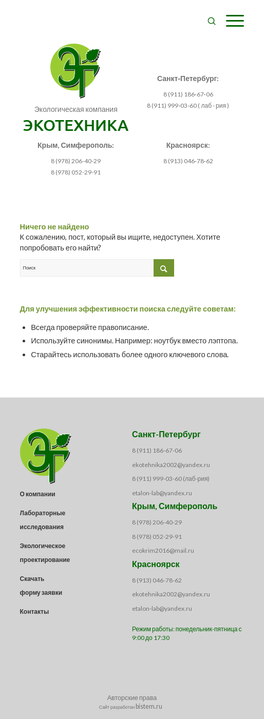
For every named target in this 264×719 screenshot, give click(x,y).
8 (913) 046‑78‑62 (188, 161)
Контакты (34, 611)
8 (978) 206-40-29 (76, 161)
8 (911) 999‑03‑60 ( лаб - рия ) (188, 105)
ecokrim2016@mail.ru (163, 550)
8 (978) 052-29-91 (76, 172)
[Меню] (230, 20)
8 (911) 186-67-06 (157, 450)
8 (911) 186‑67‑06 (188, 94)
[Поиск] (206, 20)
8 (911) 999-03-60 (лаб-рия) (171, 478)
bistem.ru (149, 706)
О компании (37, 494)
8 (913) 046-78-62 (157, 580)
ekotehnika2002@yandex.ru (171, 465)
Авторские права (132, 698)
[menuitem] (206, 20)
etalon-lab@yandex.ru (162, 493)
